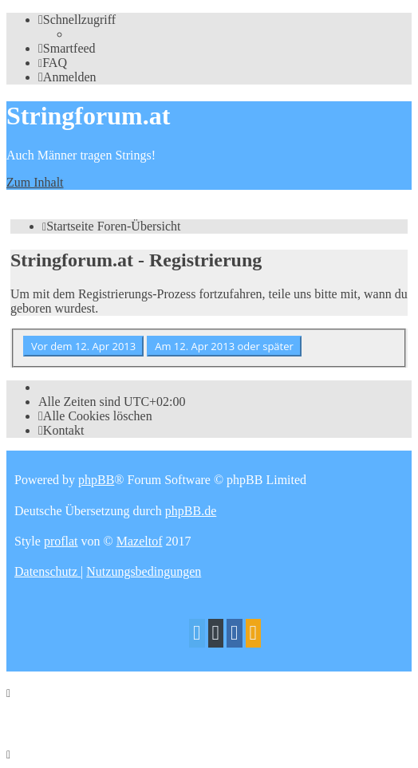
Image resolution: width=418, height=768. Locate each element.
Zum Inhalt (35, 182)
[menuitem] (67, 48)
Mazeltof (139, 541)
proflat (61, 541)
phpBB (96, 479)
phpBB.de (190, 511)
